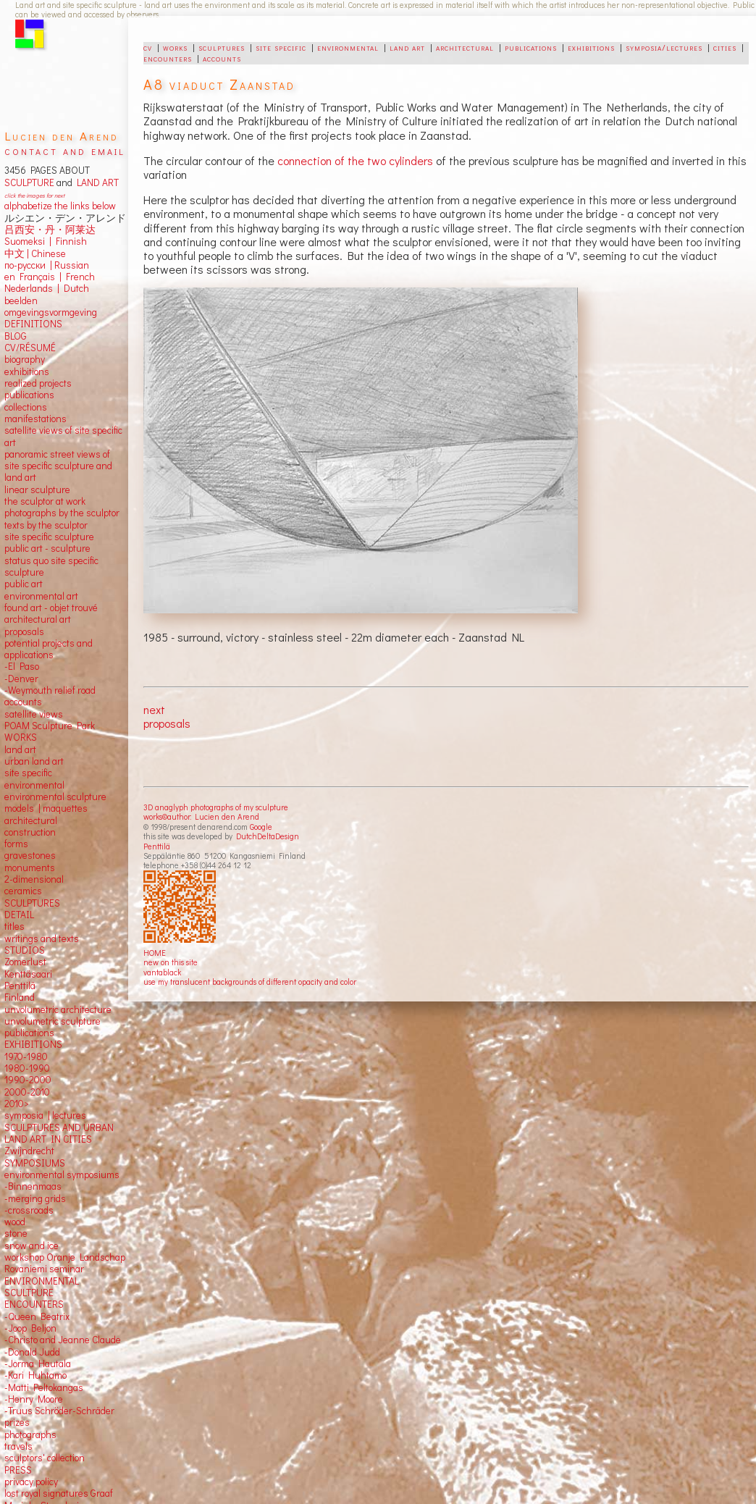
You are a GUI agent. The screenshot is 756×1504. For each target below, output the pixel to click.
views (51, 714)
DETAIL (19, 914)
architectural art (37, 619)
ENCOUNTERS (34, 1304)
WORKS (20, 737)
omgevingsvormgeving (50, 312)
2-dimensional (34, 879)
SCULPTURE (29, 182)
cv (147, 47)
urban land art (34, 761)
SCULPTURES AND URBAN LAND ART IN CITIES (59, 1133)
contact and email (64, 150)
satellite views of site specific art (63, 436)
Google (261, 826)
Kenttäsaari (28, 973)
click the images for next (34, 195)
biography (24, 359)
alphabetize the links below (60, 205)
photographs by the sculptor (61, 512)
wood (14, 1221)
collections (25, 406)
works (175, 47)
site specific (281, 47)
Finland (19, 997)
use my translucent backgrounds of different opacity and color (249, 981)
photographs (30, 1434)
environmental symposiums (61, 1174)
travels (18, 1446)
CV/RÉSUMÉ (30, 347)
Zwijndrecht (29, 1150)
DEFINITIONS (33, 323)
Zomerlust (25, 961)
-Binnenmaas (33, 1186)
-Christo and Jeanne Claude (62, 1339)
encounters (167, 58)
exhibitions (591, 47)
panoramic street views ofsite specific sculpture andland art (58, 466)
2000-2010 (27, 1091)
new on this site (170, 962)
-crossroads (29, 1210)
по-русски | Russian (46, 265)
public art (23, 583)
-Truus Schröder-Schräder (59, 1410)
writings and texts (41, 938)
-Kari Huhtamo (35, 1375)
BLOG (15, 336)
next (154, 709)
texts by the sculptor (46, 525)
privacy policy (31, 1481)
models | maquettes (46, 808)
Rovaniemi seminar (44, 1268)
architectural (465, 47)
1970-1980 (26, 1056)
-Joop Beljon (30, 1328)
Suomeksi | (27, 241)
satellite (20, 714)
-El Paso (21, 666)
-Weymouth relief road (50, 690)
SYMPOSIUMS (34, 1162)
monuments (29, 867)
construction (30, 832)
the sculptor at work (44, 501)
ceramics (23, 890)
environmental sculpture (55, 796)
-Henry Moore (33, 1399)
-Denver (21, 678)
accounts (222, 58)
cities (724, 47)
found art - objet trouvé (51, 607)
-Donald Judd (32, 1351)
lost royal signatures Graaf (58, 1493)
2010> (16, 1103)
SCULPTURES (32, 902)
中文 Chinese (35, 253)
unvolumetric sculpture (52, 1021)
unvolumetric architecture (58, 1009)
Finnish (69, 241)
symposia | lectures (45, 1115)
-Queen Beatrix (37, 1316)
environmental (348, 47)
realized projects (38, 383)
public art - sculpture (47, 548)
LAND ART (95, 182)
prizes (17, 1422)
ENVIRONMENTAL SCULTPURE (41, 1286)
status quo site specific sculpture (51, 566)
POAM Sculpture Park (49, 725)
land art (407, 47)
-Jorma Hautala (37, 1363)
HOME (154, 952)
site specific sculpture (49, 536)
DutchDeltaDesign (267, 836)
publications (531, 47)
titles (14, 926)
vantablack (162, 972)
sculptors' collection (44, 1457)
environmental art (41, 595)
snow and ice (31, 1245)
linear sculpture (37, 489)
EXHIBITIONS (33, 1044)
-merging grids (35, 1198)
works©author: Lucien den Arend (201, 816)
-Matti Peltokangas (43, 1387)
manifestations (35, 418)
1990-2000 (27, 1079)
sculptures (221, 47)
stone (16, 1233)
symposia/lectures (664, 47)
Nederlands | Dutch (46, 288)
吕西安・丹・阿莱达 (50, 229)
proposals (166, 723)
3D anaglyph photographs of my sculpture (215, 807)
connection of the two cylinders (355, 160)
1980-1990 (27, 1068)
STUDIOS (24, 950)
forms (16, 843)
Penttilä (156, 846)
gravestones (30, 855)
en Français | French (49, 276)
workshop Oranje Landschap (64, 1257)
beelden (21, 300)
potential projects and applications (48, 649)
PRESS (18, 1469)
